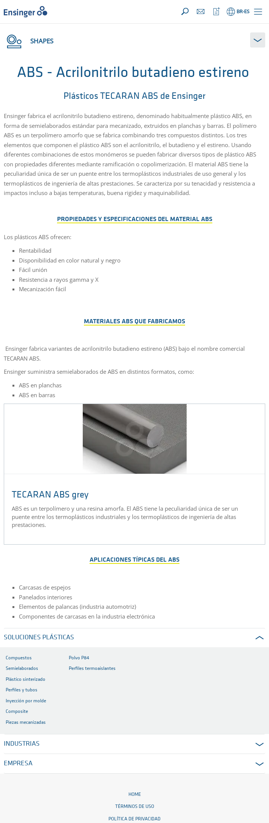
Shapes (28, 41)
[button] (258, 11)
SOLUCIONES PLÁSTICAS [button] (39, 637)
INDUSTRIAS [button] (22, 744)
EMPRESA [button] (18, 763)
